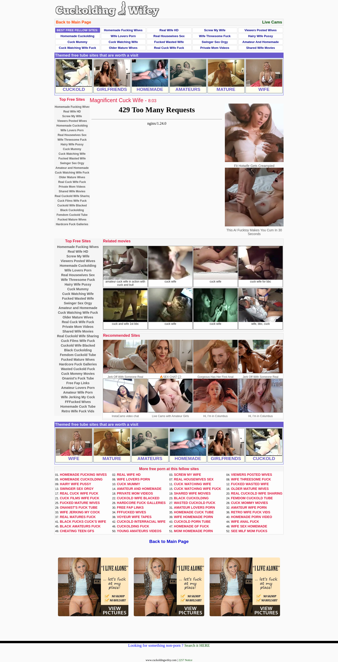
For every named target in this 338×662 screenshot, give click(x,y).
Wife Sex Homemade (249, 526)
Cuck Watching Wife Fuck (77, 48)
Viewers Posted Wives (261, 30)
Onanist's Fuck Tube (78, 378)
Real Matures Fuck (78, 517)
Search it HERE (197, 645)
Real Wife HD (169, 30)
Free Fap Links (78, 383)
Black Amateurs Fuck (80, 526)
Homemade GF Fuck (191, 526)
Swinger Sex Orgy (215, 42)
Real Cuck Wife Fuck (169, 48)
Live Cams (272, 22)
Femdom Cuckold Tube (72, 215)
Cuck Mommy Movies (78, 374)
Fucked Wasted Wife (169, 42)
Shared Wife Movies (260, 48)
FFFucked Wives (78, 402)
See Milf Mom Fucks (249, 531)
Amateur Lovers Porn (78, 388)
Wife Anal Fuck (245, 521)
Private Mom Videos (214, 48)
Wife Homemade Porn (193, 517)
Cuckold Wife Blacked (72, 205)
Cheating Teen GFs (77, 531)
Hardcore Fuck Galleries (72, 224)
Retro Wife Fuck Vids (77, 411)
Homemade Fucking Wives (123, 30)
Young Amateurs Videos (139, 531)
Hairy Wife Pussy (260, 36)
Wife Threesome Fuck (214, 36)
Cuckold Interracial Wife (141, 521)
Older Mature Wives (123, 48)
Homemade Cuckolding (77, 36)
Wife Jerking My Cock (78, 397)
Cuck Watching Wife (123, 42)
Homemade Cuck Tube (78, 406)
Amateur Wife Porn (78, 392)
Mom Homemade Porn (193, 531)
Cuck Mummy (78, 42)
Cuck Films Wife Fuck (72, 200)
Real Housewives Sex (169, 36)
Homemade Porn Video (251, 517)
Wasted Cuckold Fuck (78, 369)
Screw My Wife (215, 30)
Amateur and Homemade (260, 42)
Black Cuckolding (72, 210)
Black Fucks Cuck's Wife (83, 521)
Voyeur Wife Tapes (134, 517)
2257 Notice (185, 660)
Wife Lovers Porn (123, 36)
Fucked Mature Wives (72, 219)
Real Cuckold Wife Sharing (73, 196)
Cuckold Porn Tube (192, 521)
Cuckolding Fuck (133, 526)
